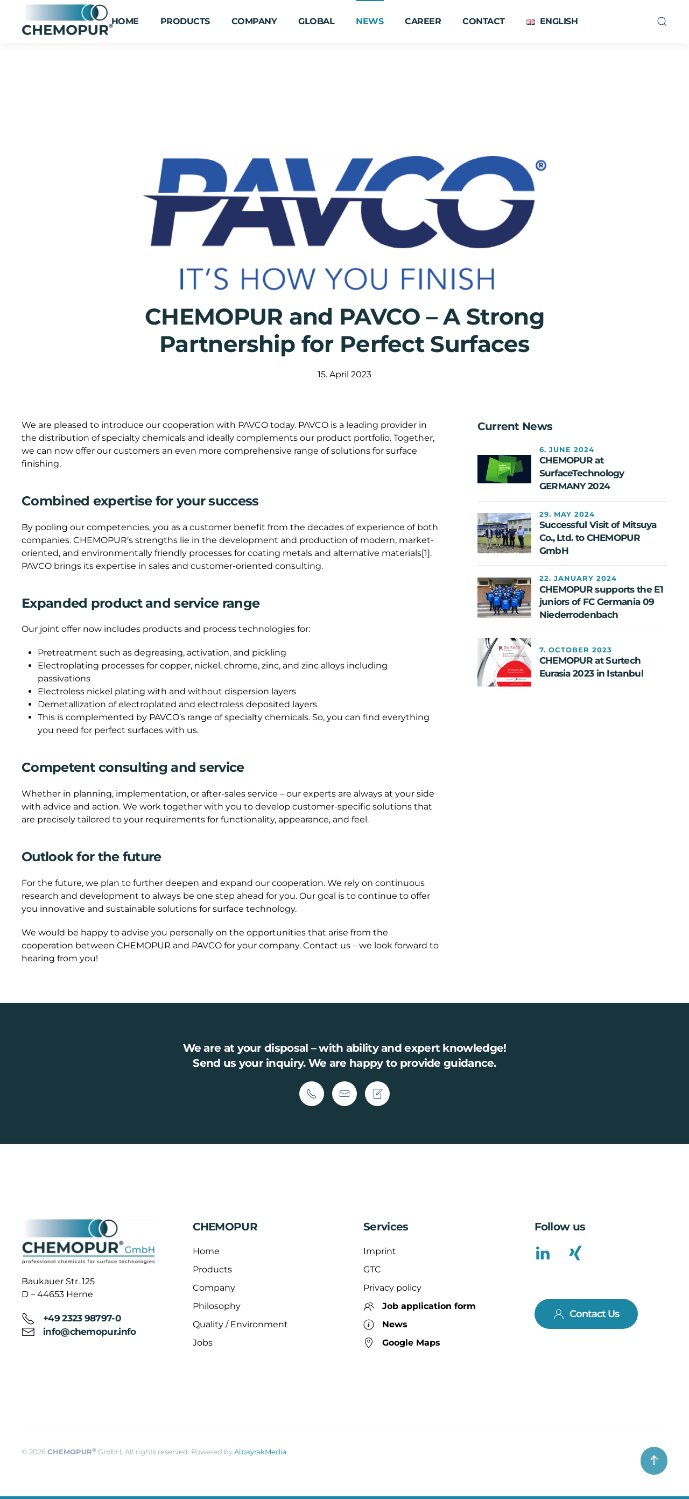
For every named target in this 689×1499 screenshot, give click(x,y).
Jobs (203, 1343)
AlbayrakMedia (260, 1451)
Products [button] (185, 21)
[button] (552, 21)
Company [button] (254, 21)
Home (125, 21)
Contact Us (586, 1314)
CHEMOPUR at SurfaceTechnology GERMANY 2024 (581, 473)
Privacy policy (392, 1288)
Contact (483, 21)
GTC (372, 1269)
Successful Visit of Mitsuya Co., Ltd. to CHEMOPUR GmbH (598, 537)
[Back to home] (69, 21)
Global (316, 21)
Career (423, 21)
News (369, 21)
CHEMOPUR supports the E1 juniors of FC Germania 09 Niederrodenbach (601, 602)
